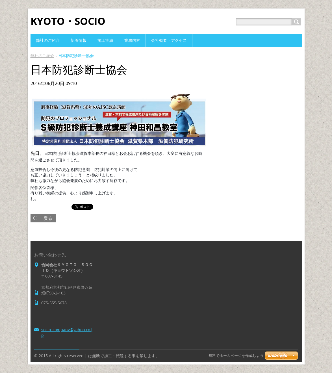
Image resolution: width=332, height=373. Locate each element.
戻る (47, 218)
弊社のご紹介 (42, 55)
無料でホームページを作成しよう (236, 356)
